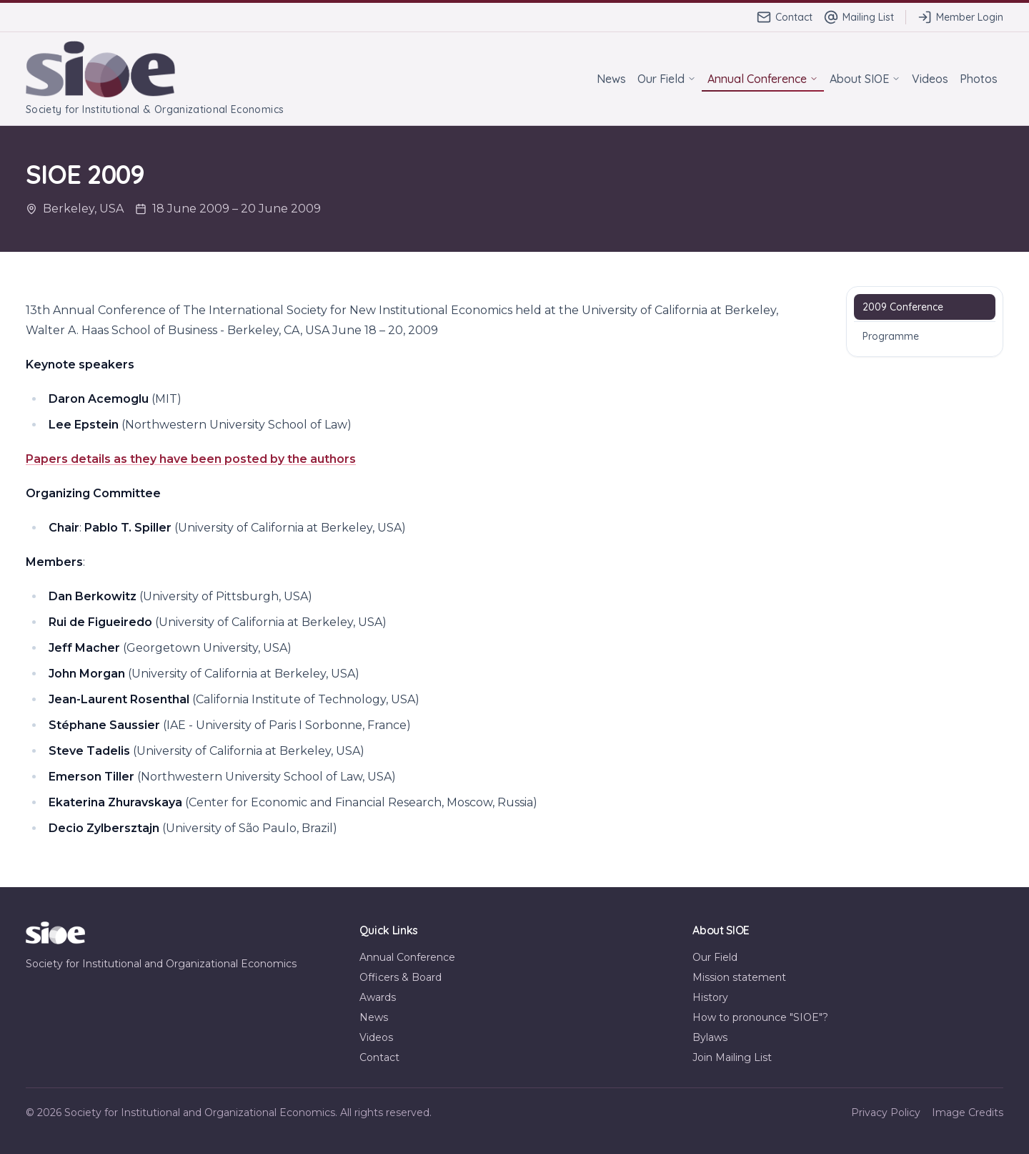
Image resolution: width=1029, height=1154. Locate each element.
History (710, 997)
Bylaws (709, 1037)
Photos (979, 79)
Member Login (960, 17)
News (611, 79)
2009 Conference (903, 306)
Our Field (666, 79)
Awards (377, 997)
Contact (784, 17)
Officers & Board (400, 977)
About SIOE (865, 79)
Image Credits (967, 1112)
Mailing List (859, 17)
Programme (891, 336)
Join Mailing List (732, 1057)
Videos (930, 79)
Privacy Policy (885, 1112)
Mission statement (739, 977)
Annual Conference (762, 79)
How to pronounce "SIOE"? (760, 1017)
